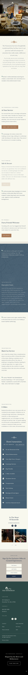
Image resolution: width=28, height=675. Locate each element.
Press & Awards (5, 629)
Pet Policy (18, 626)
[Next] (15, 545)
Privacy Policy (5, 640)
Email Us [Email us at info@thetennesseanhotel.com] (4, 611)
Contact (4, 623)
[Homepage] (14, 4)
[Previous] (12, 545)
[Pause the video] (26, 671)
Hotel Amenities (19, 623)
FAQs (3, 626)
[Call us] (25, 3)
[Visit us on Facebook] (12, 619)
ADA (17, 629)
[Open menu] (2, 3)
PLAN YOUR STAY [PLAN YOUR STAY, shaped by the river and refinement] (14, 663)
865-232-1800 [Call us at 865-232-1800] (5, 609)
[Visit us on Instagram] (16, 619)
